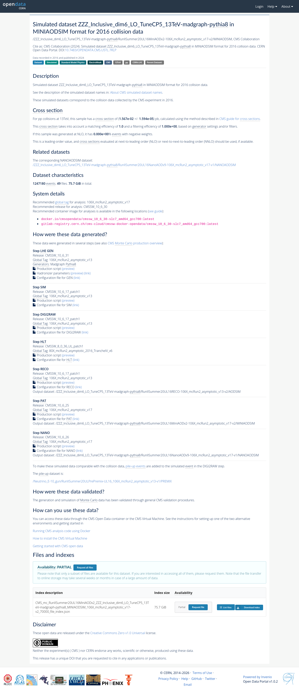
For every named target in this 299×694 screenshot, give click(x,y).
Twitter (210, 679)
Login (259, 6)
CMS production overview (135, 243)
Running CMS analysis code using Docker (61, 531)
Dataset (38, 62)
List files (225, 607)
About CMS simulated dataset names (136, 92)
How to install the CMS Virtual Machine (60, 538)
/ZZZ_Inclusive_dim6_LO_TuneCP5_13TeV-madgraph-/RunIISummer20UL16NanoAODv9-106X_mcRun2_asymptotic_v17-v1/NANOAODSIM (134, 165)
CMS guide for (239, 119)
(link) (87, 273)
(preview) (68, 269)
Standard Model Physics (72, 62)
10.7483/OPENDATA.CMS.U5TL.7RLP (90, 50)
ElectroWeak (95, 62)
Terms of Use (202, 673)
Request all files (85, 567)
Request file (198, 607)
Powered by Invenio (257, 677)
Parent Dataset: (154, 62)
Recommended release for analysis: (58, 207)
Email (188, 684)
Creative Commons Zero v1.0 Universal (117, 633)
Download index (247, 607)
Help (184, 679)
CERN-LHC (137, 62)
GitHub (196, 679)
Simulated (52, 62)
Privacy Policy (168, 679)
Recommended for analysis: (59, 202)
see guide (155, 211)
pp (126, 62)
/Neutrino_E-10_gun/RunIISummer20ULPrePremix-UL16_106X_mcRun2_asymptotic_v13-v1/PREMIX (102, 481)
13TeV (118, 62)
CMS (108, 62)
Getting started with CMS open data (58, 546)
